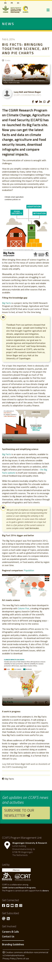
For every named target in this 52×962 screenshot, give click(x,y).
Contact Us (8, 936)
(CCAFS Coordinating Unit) (27, 94)
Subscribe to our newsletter (19, 813)
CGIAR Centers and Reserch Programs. (19, 887)
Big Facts (6, 303)
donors (45, 890)
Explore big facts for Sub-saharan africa (17, 701)
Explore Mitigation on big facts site (15, 439)
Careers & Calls (10, 932)
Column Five (23, 608)
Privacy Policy (9, 958)
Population (29, 570)
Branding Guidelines (13, 944)
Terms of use (23, 958)
